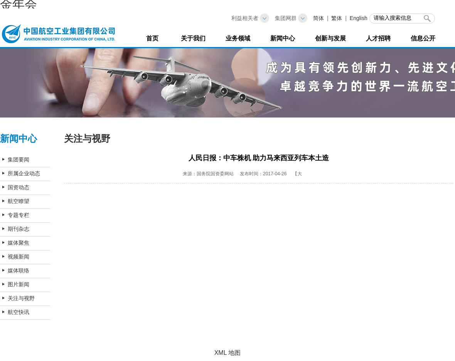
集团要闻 (18, 159)
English (358, 18)
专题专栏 (18, 215)
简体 (318, 18)
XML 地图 (227, 352)
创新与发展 (330, 38)
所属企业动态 (24, 173)
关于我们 (193, 38)
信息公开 (423, 38)
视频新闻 (18, 257)
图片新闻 (18, 284)
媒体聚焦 (18, 243)
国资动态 (18, 187)
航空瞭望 (18, 201)
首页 (152, 38)
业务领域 (238, 38)
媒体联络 (18, 270)
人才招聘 (378, 38)
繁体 (336, 18)
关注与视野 (21, 298)
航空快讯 (18, 312)
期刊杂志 (18, 229)
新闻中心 (282, 38)
